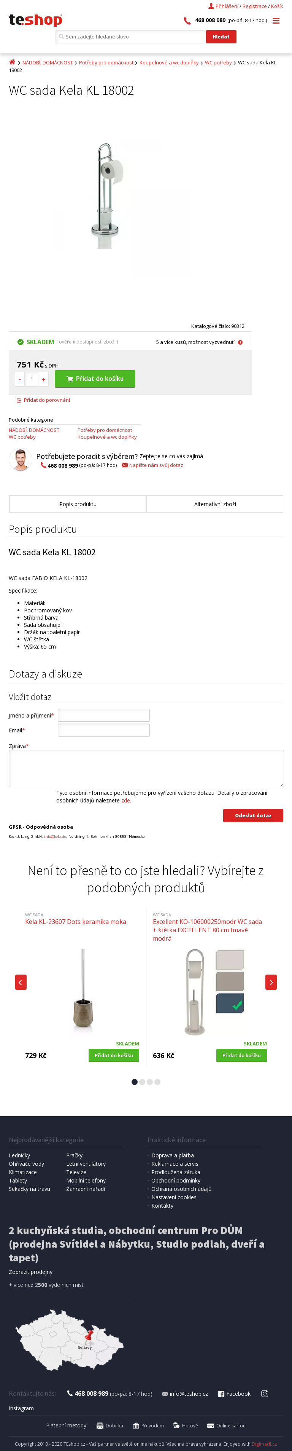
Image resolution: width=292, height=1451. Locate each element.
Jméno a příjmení (31, 715)
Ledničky (19, 1155)
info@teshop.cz (185, 1393)
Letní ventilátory (86, 1163)
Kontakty (162, 1205)
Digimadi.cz (264, 1444)
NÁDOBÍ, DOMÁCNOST (47, 62)
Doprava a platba (172, 1155)
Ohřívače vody (26, 1163)
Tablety (18, 1180)
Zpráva (19, 745)
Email (17, 730)
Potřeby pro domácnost (106, 62)
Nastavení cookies (174, 1197)
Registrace (255, 6)
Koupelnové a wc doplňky (169, 62)
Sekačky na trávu (29, 1188)
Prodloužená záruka (175, 1172)
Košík (277, 6)
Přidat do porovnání (43, 399)
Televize (76, 1172)
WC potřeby (218, 62)
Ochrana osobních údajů (181, 1188)
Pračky (74, 1155)
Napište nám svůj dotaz (152, 465)
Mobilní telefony (86, 1180)
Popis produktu (78, 504)
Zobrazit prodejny (30, 1271)
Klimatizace (23, 1172)
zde (125, 800)
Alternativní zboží (215, 504)
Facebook (234, 1393)
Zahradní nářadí (85, 1188)
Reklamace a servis (174, 1163)
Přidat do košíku (95, 378)
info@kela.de (55, 836)
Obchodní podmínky (175, 1180)
